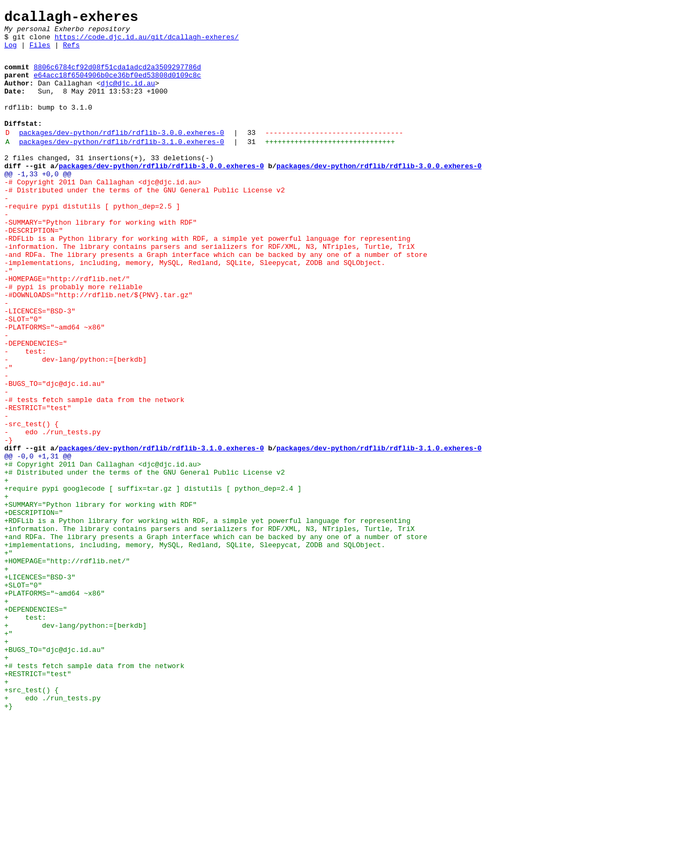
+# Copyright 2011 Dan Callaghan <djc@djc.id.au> (102, 551)
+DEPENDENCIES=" (35, 725)
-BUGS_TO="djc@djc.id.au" (54, 454)
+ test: (25, 735)
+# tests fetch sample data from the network (94, 793)
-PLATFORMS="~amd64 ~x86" (54, 386)
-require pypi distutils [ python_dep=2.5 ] (92, 241)
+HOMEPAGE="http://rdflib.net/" (67, 667)
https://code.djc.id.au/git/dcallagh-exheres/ (147, 43)
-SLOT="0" (23, 377)
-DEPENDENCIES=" (35, 406)
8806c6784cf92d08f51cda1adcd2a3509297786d (117, 76)
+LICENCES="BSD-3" (40, 686)
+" (8, 657)
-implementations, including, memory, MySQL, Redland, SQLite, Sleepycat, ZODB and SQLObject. (194, 309)
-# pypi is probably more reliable (73, 338)
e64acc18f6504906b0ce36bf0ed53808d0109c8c (117, 86)
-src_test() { (31, 502)
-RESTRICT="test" (37, 483)
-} (8, 522)
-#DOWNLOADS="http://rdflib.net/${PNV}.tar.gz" (98, 348)
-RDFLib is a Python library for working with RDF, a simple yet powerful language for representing (209, 280)
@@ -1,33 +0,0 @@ (37, 202)
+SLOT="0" (23, 696)
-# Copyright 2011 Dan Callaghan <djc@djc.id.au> (102, 212)
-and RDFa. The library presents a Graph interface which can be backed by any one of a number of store (218, 299)
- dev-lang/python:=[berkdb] (75, 425)
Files (40, 53)
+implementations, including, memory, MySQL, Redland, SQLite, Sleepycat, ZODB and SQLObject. (194, 648)
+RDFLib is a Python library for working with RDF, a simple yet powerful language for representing (209, 618)
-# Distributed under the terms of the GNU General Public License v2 (144, 222)
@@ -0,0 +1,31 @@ (37, 541)
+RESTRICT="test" (37, 802)
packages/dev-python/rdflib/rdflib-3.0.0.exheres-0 (121, 155)
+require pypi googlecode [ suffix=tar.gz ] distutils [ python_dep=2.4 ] (153, 580)
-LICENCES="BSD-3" (40, 367)
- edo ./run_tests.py (52, 512)
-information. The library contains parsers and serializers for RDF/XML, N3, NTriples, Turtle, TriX (211, 290)
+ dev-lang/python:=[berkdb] (75, 744)
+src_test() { (31, 822)
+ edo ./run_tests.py (52, 831)
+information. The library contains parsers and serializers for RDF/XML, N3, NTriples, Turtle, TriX (211, 628)
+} (8, 841)
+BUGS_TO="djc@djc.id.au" (54, 773)
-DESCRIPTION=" (33, 270)
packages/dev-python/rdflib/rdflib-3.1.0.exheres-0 (121, 165)
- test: (25, 415)
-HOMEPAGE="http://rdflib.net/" (67, 328)
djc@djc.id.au (127, 96)
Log (10, 53)
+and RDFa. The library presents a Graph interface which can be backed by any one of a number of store (218, 638)
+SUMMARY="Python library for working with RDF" (100, 599)
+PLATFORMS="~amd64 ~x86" (54, 706)
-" (8, 319)
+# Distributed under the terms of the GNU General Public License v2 (144, 560)
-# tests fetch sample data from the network (94, 473)
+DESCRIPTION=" (33, 609)
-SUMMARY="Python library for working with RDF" (100, 261)
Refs (71, 53)
